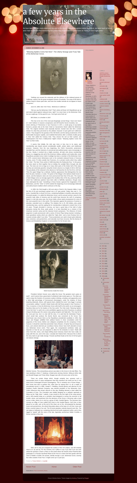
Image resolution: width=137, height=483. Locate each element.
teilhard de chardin (105, 211)
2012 (103, 266)
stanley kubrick (104, 207)
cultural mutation (104, 106)
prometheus (103, 198)
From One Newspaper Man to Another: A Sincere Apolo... (107, 298)
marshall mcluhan (105, 166)
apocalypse (103, 88)
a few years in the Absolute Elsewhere (58, 16)
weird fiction (103, 229)
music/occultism (104, 174)
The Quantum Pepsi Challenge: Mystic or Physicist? (107, 328)
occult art (102, 181)
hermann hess (104, 130)
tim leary (102, 217)
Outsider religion (104, 183)
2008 (103, 276)
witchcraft (102, 235)
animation (102, 86)
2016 (103, 256)
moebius (102, 172)
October (105, 348)
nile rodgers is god (105, 177)
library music (103, 164)
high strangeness (105, 132)
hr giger (102, 143)
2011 (103, 268)
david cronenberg (105, 109)
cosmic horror (104, 101)
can (101, 90)
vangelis (102, 224)
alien (101, 80)
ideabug (74, 478)
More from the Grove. (106, 311)
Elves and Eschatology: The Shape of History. (107, 342)
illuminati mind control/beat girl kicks (104, 147)
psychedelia (103, 200)
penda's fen (103, 187)
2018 (103, 251)
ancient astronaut (105, 82)
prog (101, 196)
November (106, 282)
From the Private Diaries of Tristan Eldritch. (106, 289)
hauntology (103, 126)
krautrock (102, 161)
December (106, 278)
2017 (103, 253)
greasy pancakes (104, 122)
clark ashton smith (105, 95)
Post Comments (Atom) (40, 470)
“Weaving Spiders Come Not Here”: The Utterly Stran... (106, 318)
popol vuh (102, 194)
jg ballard (102, 159)
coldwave (102, 99)
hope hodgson (104, 136)
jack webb (102, 153)
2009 (103, 273)
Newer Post (30, 467)
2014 (103, 261)
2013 (103, 263)
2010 (103, 271)
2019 (103, 248)
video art (102, 226)
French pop (103, 116)
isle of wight (103, 151)
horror (101, 139)
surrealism (103, 209)
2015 (103, 258)
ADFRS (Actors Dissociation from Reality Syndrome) (105, 74)
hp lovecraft (103, 141)
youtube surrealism (105, 237)
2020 (103, 246)
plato (101, 191)
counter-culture (104, 103)
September (106, 351)
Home (54, 467)
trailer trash (103, 219)
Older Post (77, 467)
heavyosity (103, 128)
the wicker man (104, 215)
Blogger (86, 478)
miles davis (103, 170)
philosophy (103, 189)
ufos (101, 222)
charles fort (103, 93)
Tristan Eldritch (90, 82)
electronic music (104, 113)
